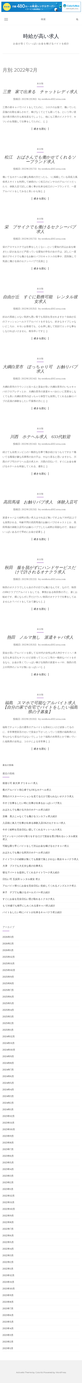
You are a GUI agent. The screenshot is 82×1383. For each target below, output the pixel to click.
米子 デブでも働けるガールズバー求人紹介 (26, 892)
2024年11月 (9, 1043)
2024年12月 (9, 1036)
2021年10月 (9, 1288)
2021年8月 (8, 1301)
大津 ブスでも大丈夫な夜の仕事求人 (23, 865)
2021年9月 (8, 1295)
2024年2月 (8, 1102)
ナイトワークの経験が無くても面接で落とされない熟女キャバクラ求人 (41, 859)
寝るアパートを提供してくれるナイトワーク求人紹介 (31, 872)
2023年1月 (8, 1189)
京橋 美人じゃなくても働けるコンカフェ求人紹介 (30, 816)
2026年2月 (8, 943)
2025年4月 (8, 1009)
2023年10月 (9, 1129)
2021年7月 (8, 1308)
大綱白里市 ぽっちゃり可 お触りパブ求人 (40, 369)
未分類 (40, 83)
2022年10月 (9, 1208)
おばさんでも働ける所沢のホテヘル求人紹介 (26, 852)
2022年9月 (8, 1215)
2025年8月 (8, 983)
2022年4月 (8, 1248)
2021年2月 (8, 1341)
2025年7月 (8, 990)
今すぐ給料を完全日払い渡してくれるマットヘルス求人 (32, 829)
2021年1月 (8, 1348)
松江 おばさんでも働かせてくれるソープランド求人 (40, 159)
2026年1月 (8, 950)
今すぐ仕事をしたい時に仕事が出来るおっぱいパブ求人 (32, 803)
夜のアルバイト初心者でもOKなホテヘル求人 (27, 789)
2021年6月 (8, 1315)
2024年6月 (8, 1076)
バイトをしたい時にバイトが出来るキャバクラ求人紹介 (32, 912)
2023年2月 (8, 1182)
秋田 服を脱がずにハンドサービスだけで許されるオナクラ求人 (40, 570)
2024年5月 (8, 1082)
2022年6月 (8, 1235)
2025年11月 (9, 963)
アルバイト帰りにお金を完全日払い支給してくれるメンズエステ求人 (39, 885)
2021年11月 (8, 1281)
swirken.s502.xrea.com (54, 99)
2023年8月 (8, 1142)
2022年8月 (8, 1222)
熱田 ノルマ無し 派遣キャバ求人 (40, 637)
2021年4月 (8, 1328)
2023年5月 (8, 1162)
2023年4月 (8, 1169)
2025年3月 (8, 1016)
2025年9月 (8, 976)
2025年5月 (8, 1003)
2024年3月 (8, 1096)
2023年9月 (8, 1136)
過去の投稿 (8, 765)
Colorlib (39, 1372)
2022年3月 (8, 1255)
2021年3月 (8, 1335)
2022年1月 (8, 1268)
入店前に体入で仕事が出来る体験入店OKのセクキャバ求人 (34, 822)
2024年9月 (8, 1056)
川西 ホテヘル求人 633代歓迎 (40, 436)
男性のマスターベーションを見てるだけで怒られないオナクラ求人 (38, 796)
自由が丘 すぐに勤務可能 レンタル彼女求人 (40, 299)
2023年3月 (8, 1175)
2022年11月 (8, 1202)
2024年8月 (8, 1063)
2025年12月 (9, 956)
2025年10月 (9, 970)
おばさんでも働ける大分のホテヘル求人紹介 (26, 809)
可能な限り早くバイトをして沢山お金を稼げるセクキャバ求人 (36, 845)
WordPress (61, 1372)
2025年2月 (8, 1023)
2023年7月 (8, 1149)
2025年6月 (8, 996)
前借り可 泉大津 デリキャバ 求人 (20, 783)
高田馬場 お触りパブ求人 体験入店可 (40, 502)
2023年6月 (8, 1155)
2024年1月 (8, 1109)
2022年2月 (8, 1262)
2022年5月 (8, 1242)
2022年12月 (9, 1195)
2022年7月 (8, 1228)
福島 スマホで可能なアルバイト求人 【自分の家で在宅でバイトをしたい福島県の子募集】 (41, 707)
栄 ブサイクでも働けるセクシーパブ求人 (40, 229)
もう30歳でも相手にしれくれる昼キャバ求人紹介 (29, 905)
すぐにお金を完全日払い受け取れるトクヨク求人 (29, 899)
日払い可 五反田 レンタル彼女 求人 (21, 879)
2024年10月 (9, 1049)
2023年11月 (8, 1122)
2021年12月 (8, 1275)
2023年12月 (9, 1116)
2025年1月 (8, 1029)
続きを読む (40, 128)
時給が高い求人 (41, 36)
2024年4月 (8, 1089)
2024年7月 (8, 1069)
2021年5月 (8, 1321)
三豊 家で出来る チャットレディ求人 (40, 91)
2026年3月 (8, 936)
